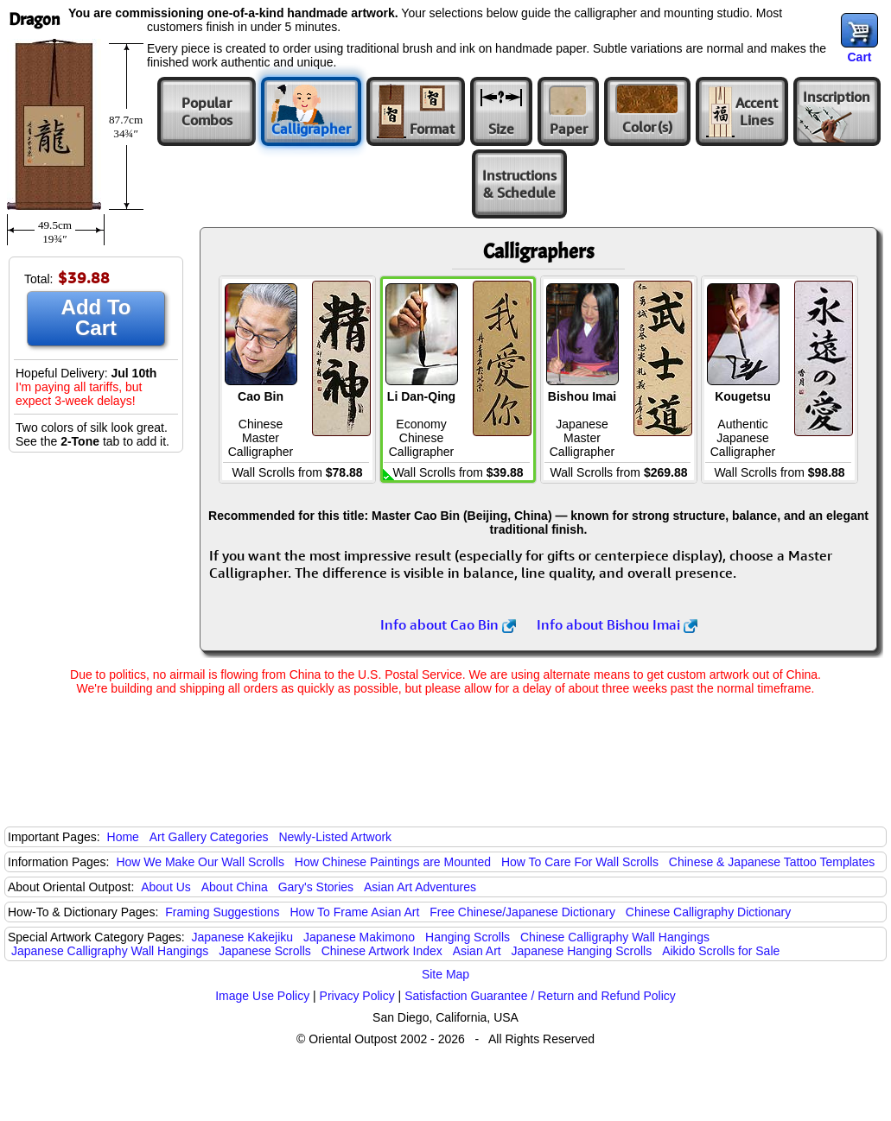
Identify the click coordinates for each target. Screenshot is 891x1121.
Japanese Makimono (359, 937)
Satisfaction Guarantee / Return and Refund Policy (540, 996)
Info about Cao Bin (448, 624)
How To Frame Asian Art (354, 912)
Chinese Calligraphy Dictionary (708, 912)
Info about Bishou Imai (617, 624)
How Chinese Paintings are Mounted (393, 862)
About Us (166, 887)
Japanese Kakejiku (243, 937)
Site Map (445, 974)
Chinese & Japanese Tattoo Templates (772, 862)
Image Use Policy (262, 996)
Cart (859, 57)
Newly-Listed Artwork (334, 837)
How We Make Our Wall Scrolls (199, 862)
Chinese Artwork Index (381, 951)
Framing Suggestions (222, 912)
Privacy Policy (357, 996)
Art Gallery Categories (209, 837)
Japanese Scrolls (265, 951)
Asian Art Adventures (420, 887)
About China (234, 887)
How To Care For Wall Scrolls (580, 862)
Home (123, 837)
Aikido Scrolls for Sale (721, 951)
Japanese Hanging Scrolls (582, 951)
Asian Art (477, 951)
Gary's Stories (315, 887)
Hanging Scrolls (467, 937)
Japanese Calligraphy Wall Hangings (109, 951)
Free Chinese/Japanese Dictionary (522, 912)
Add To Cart (96, 317)
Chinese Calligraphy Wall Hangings (615, 937)
